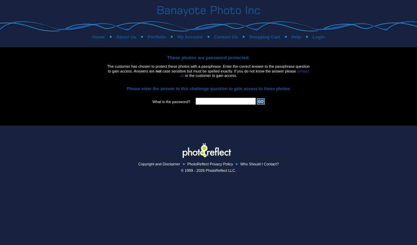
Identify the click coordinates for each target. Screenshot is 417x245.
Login (318, 36)
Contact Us (226, 36)
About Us (126, 36)
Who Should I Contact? (259, 164)
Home (98, 36)
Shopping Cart (264, 36)
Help (296, 36)
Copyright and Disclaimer (159, 164)
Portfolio (157, 36)
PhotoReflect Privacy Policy (210, 164)
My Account (189, 36)
